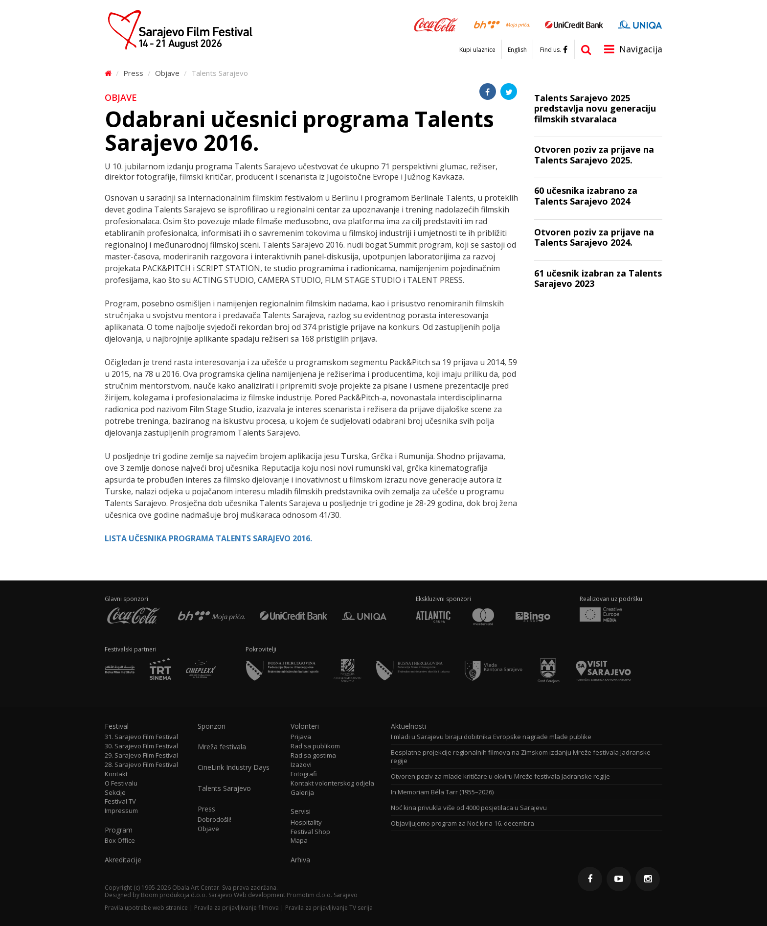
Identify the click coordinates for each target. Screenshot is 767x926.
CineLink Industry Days (234, 767)
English (517, 50)
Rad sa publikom (315, 746)
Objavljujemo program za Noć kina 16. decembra (462, 823)
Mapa (299, 840)
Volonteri (305, 726)
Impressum (121, 811)
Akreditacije (123, 860)
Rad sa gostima (313, 755)
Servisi (301, 811)
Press (133, 73)
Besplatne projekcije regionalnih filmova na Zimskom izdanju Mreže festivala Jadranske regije (521, 756)
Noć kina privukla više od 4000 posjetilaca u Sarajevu (469, 808)
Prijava (301, 737)
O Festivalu (121, 783)
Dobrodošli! (214, 819)
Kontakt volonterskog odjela (332, 783)
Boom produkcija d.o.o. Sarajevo (186, 895)
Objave (167, 73)
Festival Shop (310, 832)
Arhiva (300, 860)
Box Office (120, 840)
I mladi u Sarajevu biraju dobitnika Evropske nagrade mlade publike (491, 737)
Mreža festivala (222, 746)
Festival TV (120, 801)
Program (119, 830)
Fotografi (304, 774)
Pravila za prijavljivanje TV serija (329, 907)
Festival (117, 726)
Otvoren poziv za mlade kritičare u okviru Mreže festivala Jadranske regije (500, 776)
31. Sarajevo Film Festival (141, 737)
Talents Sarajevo (219, 73)
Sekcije (115, 792)
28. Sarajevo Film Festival (141, 765)
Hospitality (306, 822)
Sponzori (212, 726)
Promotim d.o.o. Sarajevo (322, 895)
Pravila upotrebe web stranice (146, 907)
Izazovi (301, 765)
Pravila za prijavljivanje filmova (236, 907)
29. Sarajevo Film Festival (141, 755)
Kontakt (116, 774)
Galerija (302, 792)
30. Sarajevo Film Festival (141, 746)
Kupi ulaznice (477, 50)
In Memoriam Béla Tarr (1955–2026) (442, 792)
